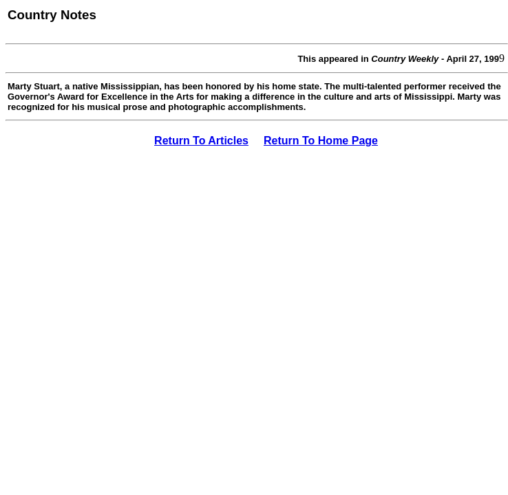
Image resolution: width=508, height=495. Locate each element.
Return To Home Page (321, 140)
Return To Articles (201, 140)
